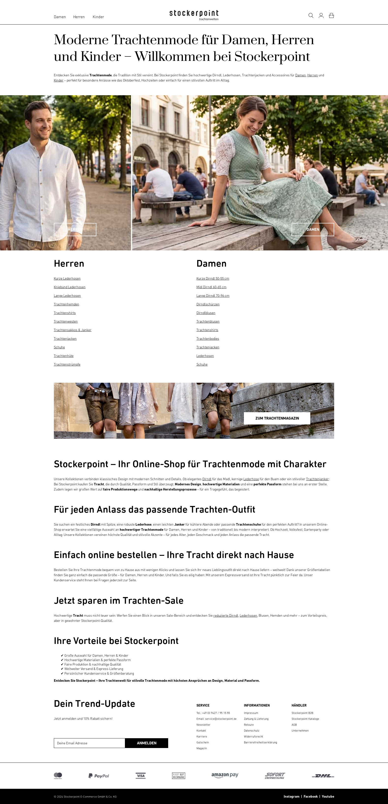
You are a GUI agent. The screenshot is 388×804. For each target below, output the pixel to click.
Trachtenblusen (208, 321)
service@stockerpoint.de (221, 719)
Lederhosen (205, 356)
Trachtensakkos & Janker (72, 330)
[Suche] (311, 15)
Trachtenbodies (207, 339)
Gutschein (202, 742)
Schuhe (59, 347)
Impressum (251, 713)
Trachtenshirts (65, 313)
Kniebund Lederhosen (70, 287)
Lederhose (251, 479)
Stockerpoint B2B (302, 713)
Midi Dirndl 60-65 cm (211, 287)
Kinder (98, 16)
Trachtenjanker (317, 479)
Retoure (249, 724)
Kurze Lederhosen (67, 278)
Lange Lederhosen (67, 296)
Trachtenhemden (66, 304)
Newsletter (203, 724)
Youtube (327, 796)
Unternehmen (300, 730)
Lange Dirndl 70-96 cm (212, 296)
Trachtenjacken (65, 339)
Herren (79, 16)
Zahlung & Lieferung (256, 719)
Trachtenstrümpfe (67, 364)
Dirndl (206, 479)
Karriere (201, 736)
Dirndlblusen (205, 313)
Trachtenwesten (66, 321)
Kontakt (201, 730)
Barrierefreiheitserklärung (260, 742)
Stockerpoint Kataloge (305, 719)
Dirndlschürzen (208, 304)
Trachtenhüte (64, 356)
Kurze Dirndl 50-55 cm (212, 278)
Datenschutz (251, 730)
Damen (60, 16)
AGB (294, 724)
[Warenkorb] (331, 15)
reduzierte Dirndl (225, 615)
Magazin (201, 748)
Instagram (291, 796)
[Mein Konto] (321, 15)
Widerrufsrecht (253, 736)
